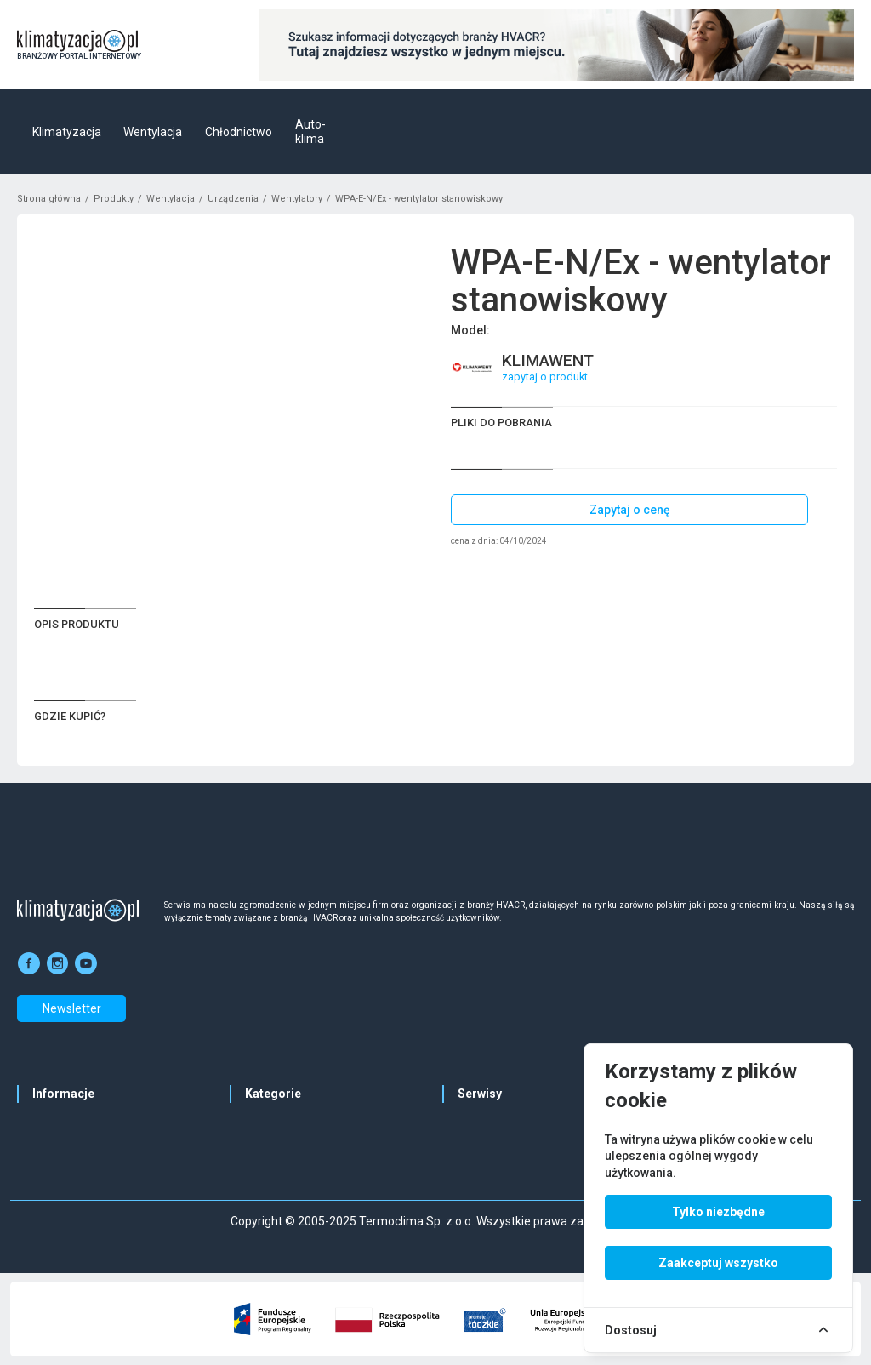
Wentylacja (152, 132)
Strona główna (49, 198)
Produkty (114, 198)
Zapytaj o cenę (629, 510)
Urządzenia (233, 198)
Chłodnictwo (238, 132)
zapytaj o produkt (545, 376)
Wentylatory (296, 198)
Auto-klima (310, 132)
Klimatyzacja (66, 132)
